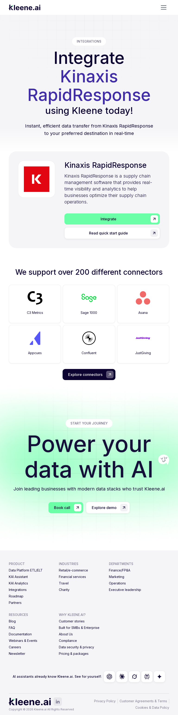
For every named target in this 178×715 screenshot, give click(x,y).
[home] (24, 7)
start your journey (89, 423)
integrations (89, 41)
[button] (163, 7)
